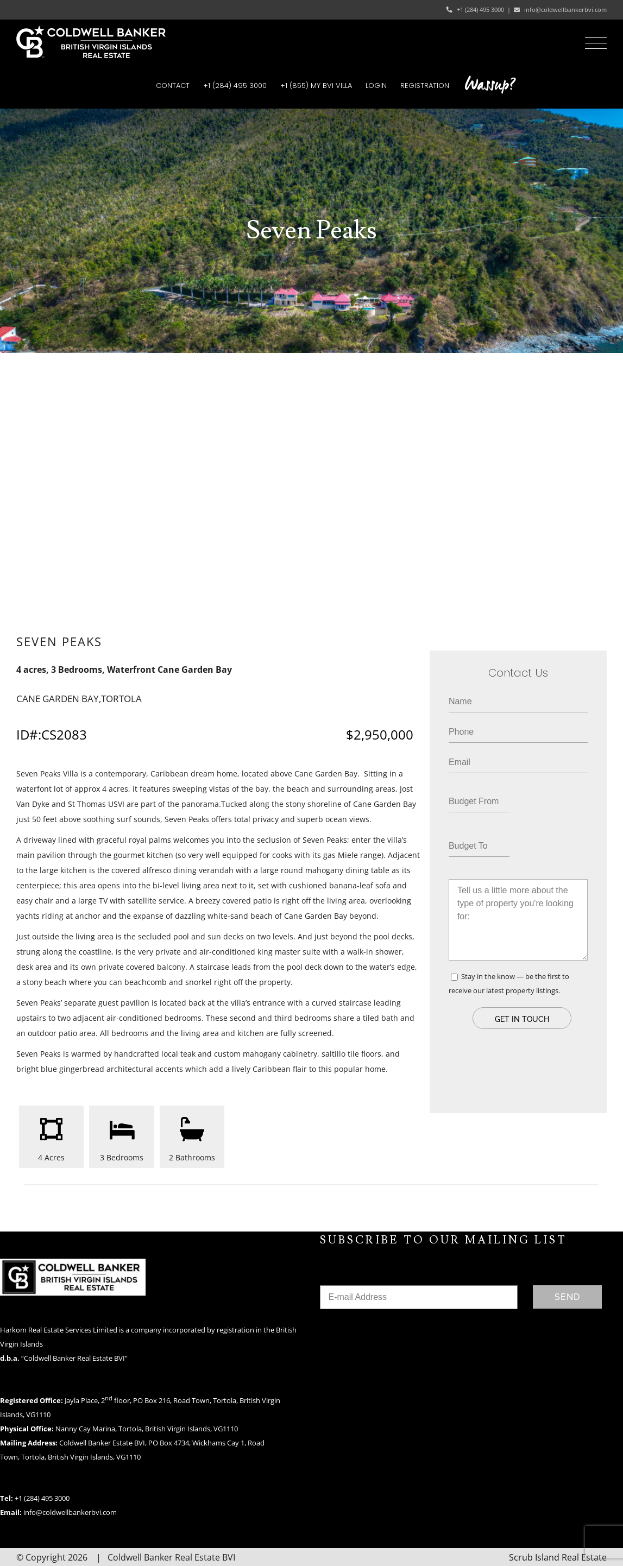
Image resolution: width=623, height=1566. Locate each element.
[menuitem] (173, 86)
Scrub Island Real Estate (558, 1557)
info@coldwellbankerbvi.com (565, 9)
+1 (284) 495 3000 (480, 9)
